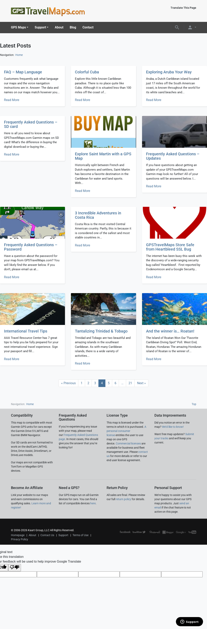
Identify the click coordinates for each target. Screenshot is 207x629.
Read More (11, 100)
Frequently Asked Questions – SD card (30, 124)
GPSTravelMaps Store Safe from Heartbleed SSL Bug (170, 247)
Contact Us (47, 535)
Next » (141, 383)
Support (40, 27)
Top (194, 404)
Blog (73, 27)
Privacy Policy (19, 539)
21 (130, 383)
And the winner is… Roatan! (170, 331)
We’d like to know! (173, 426)
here (93, 503)
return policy (123, 499)
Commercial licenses (128, 443)
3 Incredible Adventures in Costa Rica (98, 215)
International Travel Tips (25, 331)
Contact (87, 27)
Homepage (18, 535)
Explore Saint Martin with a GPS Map (103, 156)
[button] (177, 27)
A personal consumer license (126, 431)
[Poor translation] (14, 567)
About (59, 27)
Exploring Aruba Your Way (169, 72)
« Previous (68, 383)
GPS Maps (18, 27)
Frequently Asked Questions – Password (30, 247)
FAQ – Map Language (23, 72)
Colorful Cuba (87, 72)
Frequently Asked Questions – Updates (172, 156)
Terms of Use (80, 535)
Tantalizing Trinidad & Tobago (101, 331)
